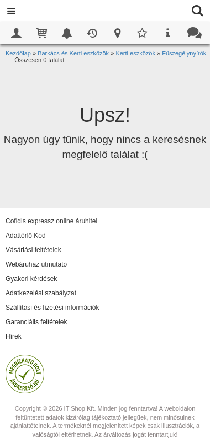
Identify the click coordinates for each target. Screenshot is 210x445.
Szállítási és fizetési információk (52, 307)
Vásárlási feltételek (33, 250)
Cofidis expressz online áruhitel (51, 221)
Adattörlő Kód (26, 235)
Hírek (14, 336)
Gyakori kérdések (31, 279)
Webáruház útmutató (36, 264)
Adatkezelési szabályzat (41, 293)
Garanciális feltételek (36, 322)
